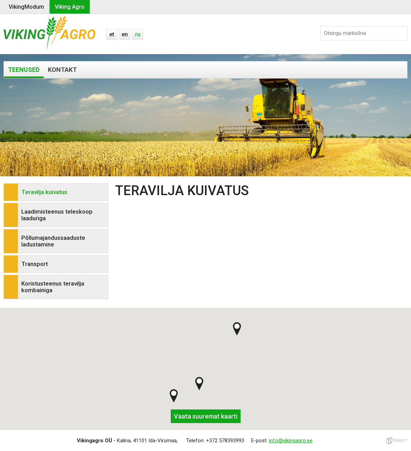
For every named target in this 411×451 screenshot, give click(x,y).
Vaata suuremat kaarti (205, 416)
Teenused (23, 69)
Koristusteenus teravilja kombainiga (52, 287)
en (125, 34)
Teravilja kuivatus (44, 191)
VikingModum (26, 6)
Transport (34, 263)
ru (137, 34)
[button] (174, 395)
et (111, 34)
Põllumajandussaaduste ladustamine (53, 241)
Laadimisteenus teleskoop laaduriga (57, 215)
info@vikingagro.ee (291, 440)
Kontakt (62, 69)
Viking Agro (70, 6)
